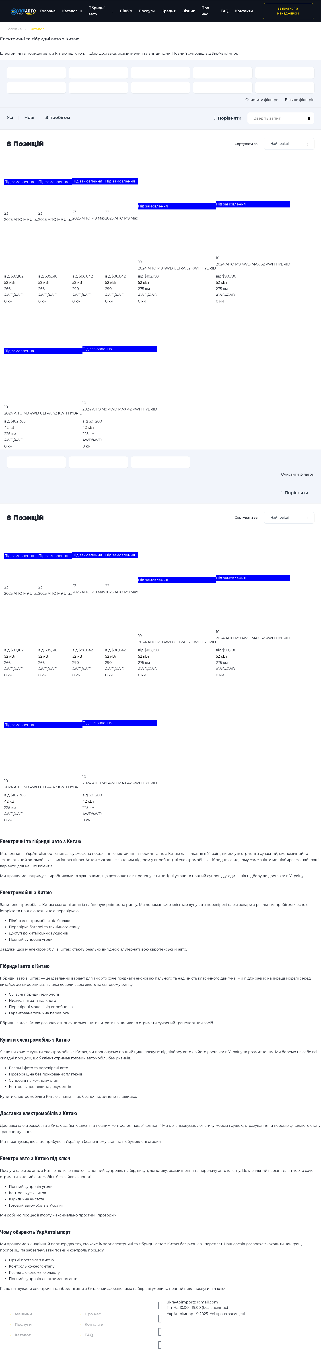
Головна (48, 11)
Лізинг (188, 11)
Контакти (244, 11)
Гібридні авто (96, 11)
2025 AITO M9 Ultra (21, 220)
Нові (29, 117)
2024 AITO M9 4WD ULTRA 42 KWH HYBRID (43, 413)
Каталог (69, 11)
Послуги (147, 11)
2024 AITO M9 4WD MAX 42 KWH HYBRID (119, 409)
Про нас (205, 11)
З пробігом (57, 117)
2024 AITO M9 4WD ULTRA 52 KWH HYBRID (177, 268)
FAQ (224, 11)
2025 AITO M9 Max (88, 218)
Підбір (126, 11)
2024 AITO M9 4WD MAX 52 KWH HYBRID (253, 264)
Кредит (168, 11)
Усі (10, 117)
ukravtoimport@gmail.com (192, 1302)
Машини (23, 1314)
